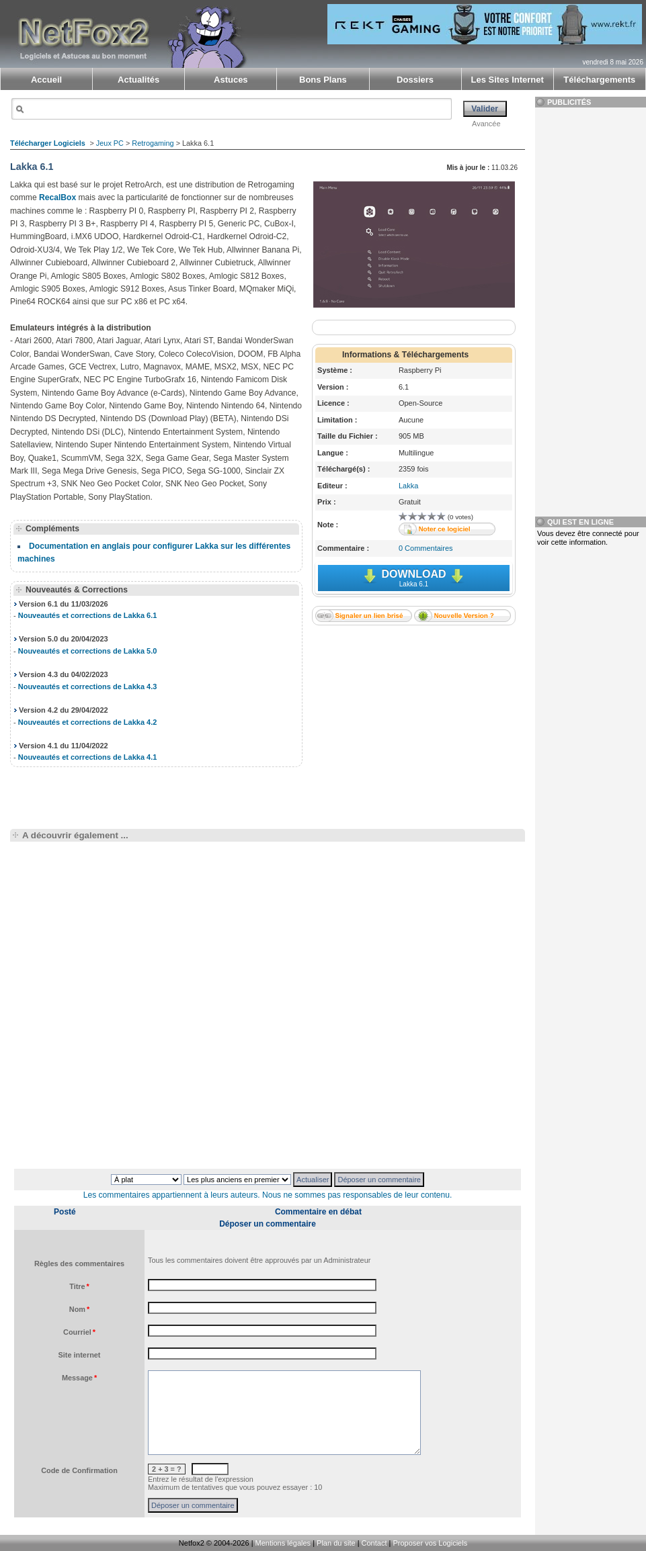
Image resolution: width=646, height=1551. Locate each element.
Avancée (486, 124)
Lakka (408, 486)
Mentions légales (283, 1543)
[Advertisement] (413, 719)
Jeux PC (110, 143)
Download (414, 578)
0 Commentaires (426, 548)
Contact (374, 1543)
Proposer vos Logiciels (430, 1543)
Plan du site (336, 1543)
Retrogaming (152, 143)
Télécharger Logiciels (47, 143)
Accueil (46, 80)
